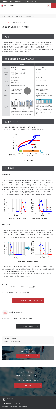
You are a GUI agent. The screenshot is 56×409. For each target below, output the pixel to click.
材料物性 (17, 16)
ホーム (3, 16)
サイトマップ (17, 403)
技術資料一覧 (10, 16)
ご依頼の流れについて (27, 390)
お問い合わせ (28, 355)
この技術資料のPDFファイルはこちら (28, 300)
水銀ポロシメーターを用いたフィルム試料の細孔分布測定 (17, 318)
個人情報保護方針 (7, 403)
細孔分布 (22, 16)
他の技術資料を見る (28, 326)
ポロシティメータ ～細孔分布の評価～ (12, 341)
